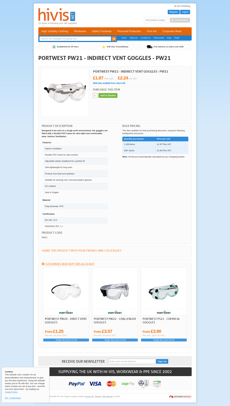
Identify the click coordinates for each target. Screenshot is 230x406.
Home (123, 38)
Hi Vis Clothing (182, 6)
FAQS (176, 38)
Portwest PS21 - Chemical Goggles (161, 320)
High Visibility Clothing (54, 31)
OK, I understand (13, 398)
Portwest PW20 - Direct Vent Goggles (66, 320)
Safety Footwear (102, 31)
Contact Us (145, 38)
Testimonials (158, 38)
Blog (169, 38)
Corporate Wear (172, 31)
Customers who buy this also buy (69, 264)
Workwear (80, 31)
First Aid (152, 31)
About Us (134, 38)
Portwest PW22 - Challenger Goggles (115, 320)
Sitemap (98, 396)
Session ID (89, 396)
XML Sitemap (107, 396)
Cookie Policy (11, 392)
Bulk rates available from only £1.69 (109, 83)
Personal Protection (129, 31)
